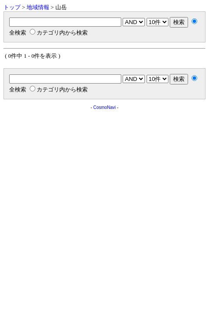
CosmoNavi (104, 107)
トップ (12, 7)
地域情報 (38, 7)
